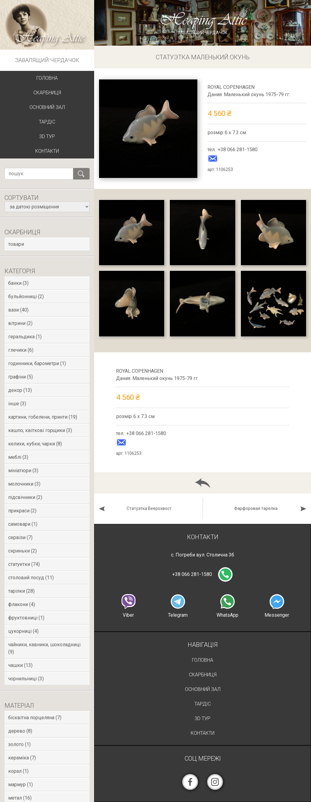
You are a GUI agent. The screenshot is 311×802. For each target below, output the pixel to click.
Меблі (18, 457)
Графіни (20, 377)
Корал (18, 771)
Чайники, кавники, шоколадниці (44, 648)
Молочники (24, 484)
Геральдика (25, 337)
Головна (47, 78)
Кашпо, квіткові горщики (40, 430)
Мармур (20, 784)
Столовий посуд (31, 578)
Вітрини (20, 323)
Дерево (20, 731)
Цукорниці (23, 631)
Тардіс (47, 122)
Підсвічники (25, 497)
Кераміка (22, 758)
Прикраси (22, 511)
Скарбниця (47, 93)
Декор (20, 390)
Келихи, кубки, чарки (35, 444)
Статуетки (24, 564)
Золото (19, 744)
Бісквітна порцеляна (34, 717)
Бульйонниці (26, 296)
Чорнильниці (26, 679)
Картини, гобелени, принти (42, 417)
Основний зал (47, 107)
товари (16, 244)
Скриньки (22, 551)
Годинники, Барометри (37, 363)
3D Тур (47, 136)
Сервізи (20, 537)
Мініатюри (23, 470)
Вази (18, 310)
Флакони (21, 604)
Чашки (20, 665)
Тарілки (21, 591)
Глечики (20, 350)
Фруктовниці (26, 618)
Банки (18, 283)
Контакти (47, 151)
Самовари (22, 524)
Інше (17, 403)
